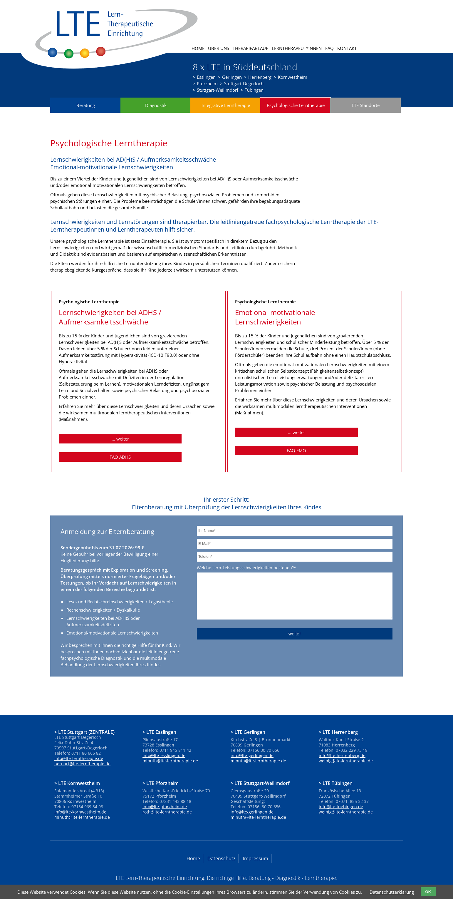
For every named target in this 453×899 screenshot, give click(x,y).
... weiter (95, 445)
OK (428, 892)
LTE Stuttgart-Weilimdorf (262, 771)
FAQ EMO (346, 439)
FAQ (329, 48)
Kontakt (347, 48)
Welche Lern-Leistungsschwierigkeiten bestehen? (246, 556)
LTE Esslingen (161, 720)
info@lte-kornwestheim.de (80, 800)
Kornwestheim (292, 77)
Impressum (255, 847)
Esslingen (206, 77)
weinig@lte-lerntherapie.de (346, 749)
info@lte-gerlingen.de (252, 744)
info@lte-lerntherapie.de (78, 747)
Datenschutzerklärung (392, 892)
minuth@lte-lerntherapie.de (170, 749)
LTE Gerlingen (249, 720)
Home (198, 48)
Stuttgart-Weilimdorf (217, 90)
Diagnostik (156, 112)
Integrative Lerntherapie (226, 112)
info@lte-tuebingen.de (341, 795)
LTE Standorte (366, 112)
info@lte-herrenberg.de (342, 744)
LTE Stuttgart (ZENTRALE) (86, 720)
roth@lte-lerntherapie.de (167, 800)
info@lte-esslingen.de (163, 744)
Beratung (85, 112)
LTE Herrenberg (340, 720)
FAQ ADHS (170, 445)
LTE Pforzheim (162, 771)
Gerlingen (232, 77)
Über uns (218, 48)
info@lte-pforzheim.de (164, 795)
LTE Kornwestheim (79, 771)
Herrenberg (259, 77)
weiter (294, 631)
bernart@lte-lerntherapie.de (82, 752)
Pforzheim (207, 83)
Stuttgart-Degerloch (244, 83)
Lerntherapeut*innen (297, 48)
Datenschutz (221, 847)
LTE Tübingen (338, 771)
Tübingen (254, 90)
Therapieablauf (250, 48)
